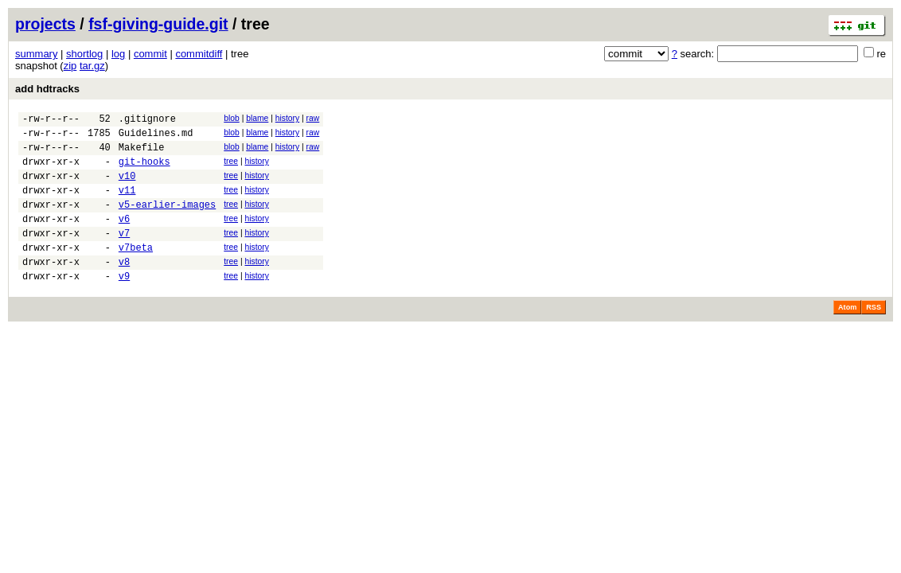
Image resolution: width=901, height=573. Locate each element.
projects (45, 24)
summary (36, 54)
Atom (847, 336)
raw (313, 118)
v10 (127, 187)
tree (231, 168)
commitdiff (198, 54)
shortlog (84, 54)
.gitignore (147, 120)
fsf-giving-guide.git (158, 24)
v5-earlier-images (167, 221)
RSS (873, 336)
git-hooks (144, 170)
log (118, 54)
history (287, 118)
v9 (124, 304)
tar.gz (92, 66)
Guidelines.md (156, 137)
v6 (124, 237)
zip (70, 66)
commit (150, 54)
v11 (127, 204)
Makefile (142, 154)
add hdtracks (47, 89)
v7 (124, 254)
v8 (124, 287)
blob (232, 118)
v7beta (136, 271)
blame (257, 118)
